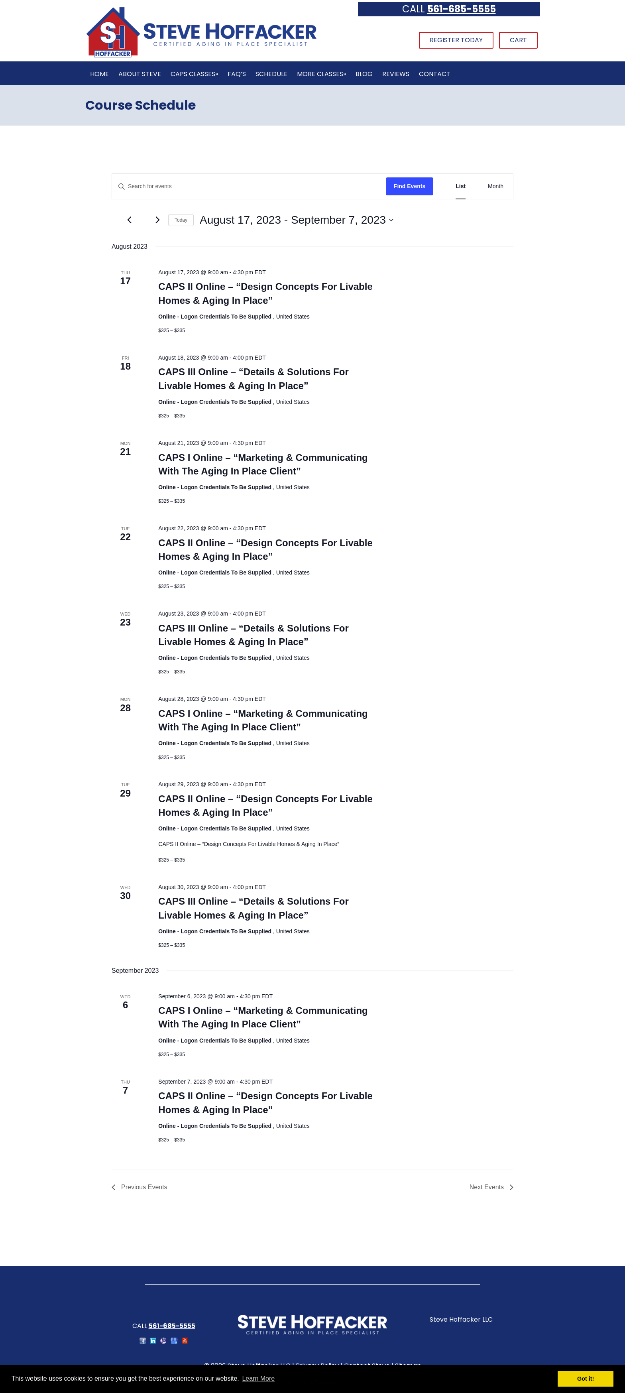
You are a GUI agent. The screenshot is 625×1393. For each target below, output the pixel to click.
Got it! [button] (585, 1378)
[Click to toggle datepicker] (296, 220)
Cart (518, 40)
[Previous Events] (129, 220)
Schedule (271, 74)
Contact (434, 74)
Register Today (456, 40)
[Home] (201, 56)
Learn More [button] (258, 1378)
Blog (364, 74)
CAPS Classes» (194, 74)
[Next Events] (157, 220)
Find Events (409, 186)
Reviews (395, 74)
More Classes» (321, 74)
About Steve (139, 74)
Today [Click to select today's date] (181, 220)
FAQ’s (237, 74)
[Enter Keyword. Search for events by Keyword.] (249, 186)
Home (99, 74)
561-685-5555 (461, 9)
